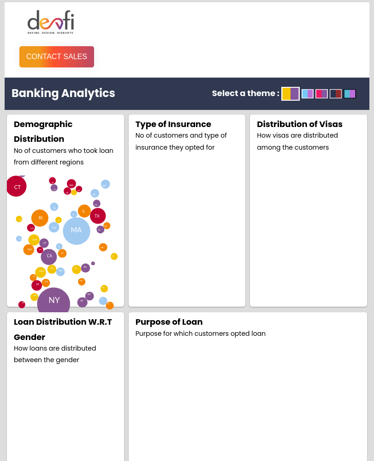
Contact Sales (56, 57)
